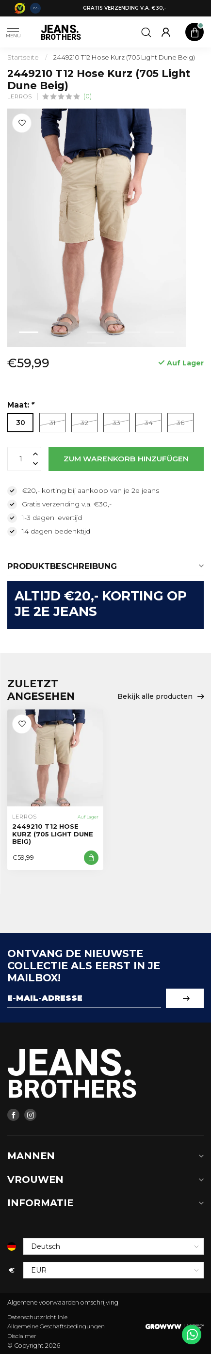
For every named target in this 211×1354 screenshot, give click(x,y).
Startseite (23, 57)
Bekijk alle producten (160, 697)
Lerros (19, 96)
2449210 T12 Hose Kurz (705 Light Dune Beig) (124, 57)
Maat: (20, 404)
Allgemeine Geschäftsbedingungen (56, 1326)
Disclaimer (21, 1335)
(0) (87, 96)
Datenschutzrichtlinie (37, 1317)
